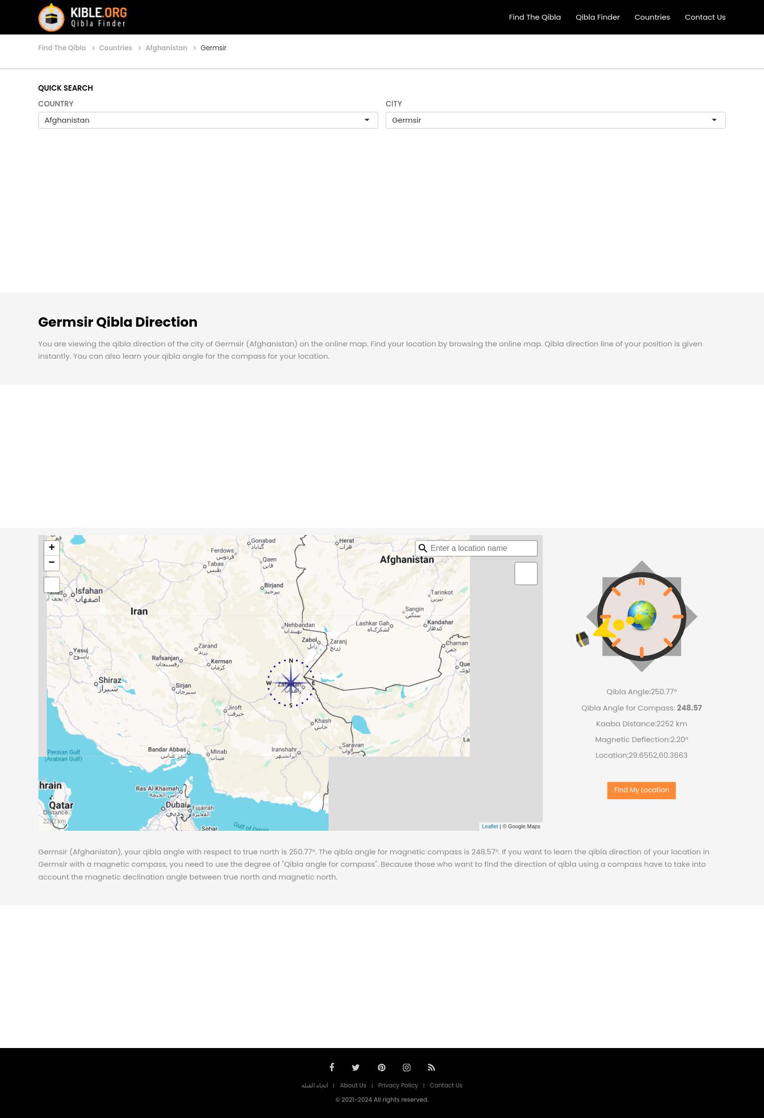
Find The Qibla (535, 17)
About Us (353, 1085)
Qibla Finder (598, 17)
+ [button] (51, 548)
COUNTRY (56, 104)
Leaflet (490, 826)
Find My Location (641, 790)
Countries (652, 17)
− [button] (51, 563)
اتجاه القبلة (314, 1085)
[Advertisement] (382, 221)
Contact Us (705, 17)
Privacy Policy (398, 1085)
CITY (394, 104)
